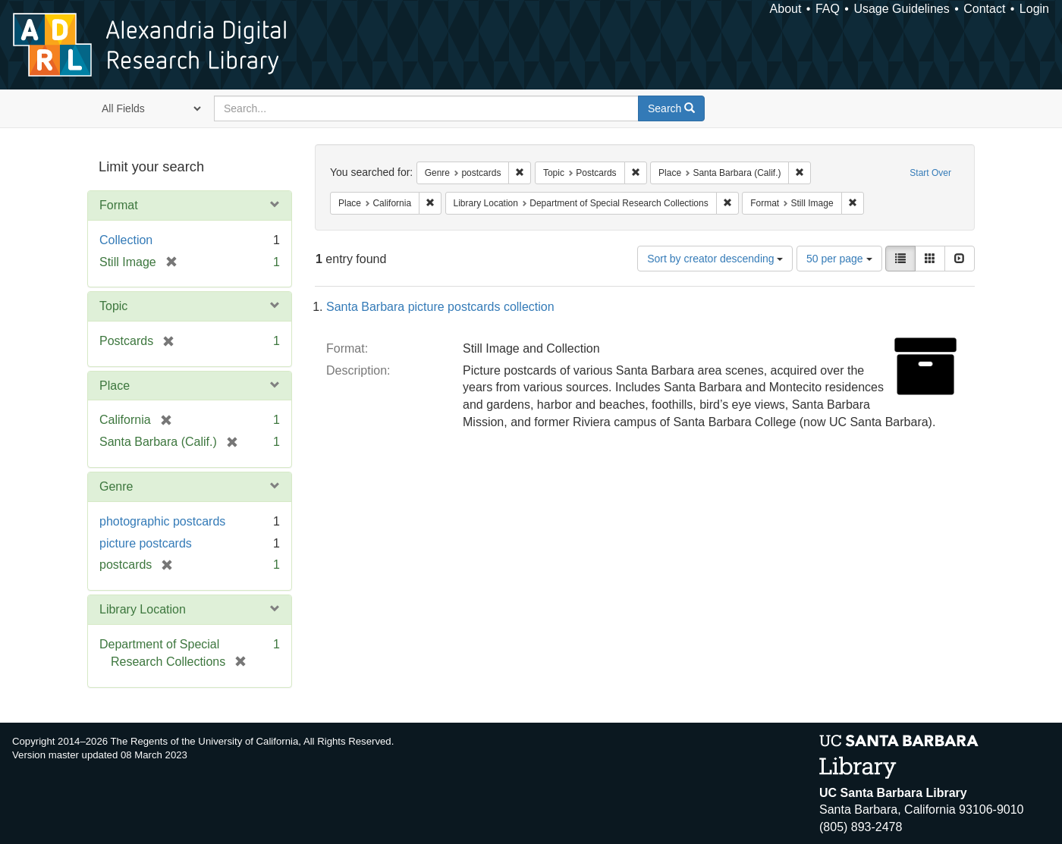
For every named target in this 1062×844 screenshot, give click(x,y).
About (786, 8)
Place (114, 385)
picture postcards (145, 543)
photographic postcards (162, 521)
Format (118, 205)
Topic (113, 306)
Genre (116, 486)
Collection (125, 240)
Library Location (142, 609)
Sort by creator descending (715, 259)
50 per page (839, 259)
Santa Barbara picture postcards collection (440, 306)
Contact (984, 8)
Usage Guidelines (901, 8)
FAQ (827, 8)
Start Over (930, 173)
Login (1034, 8)
